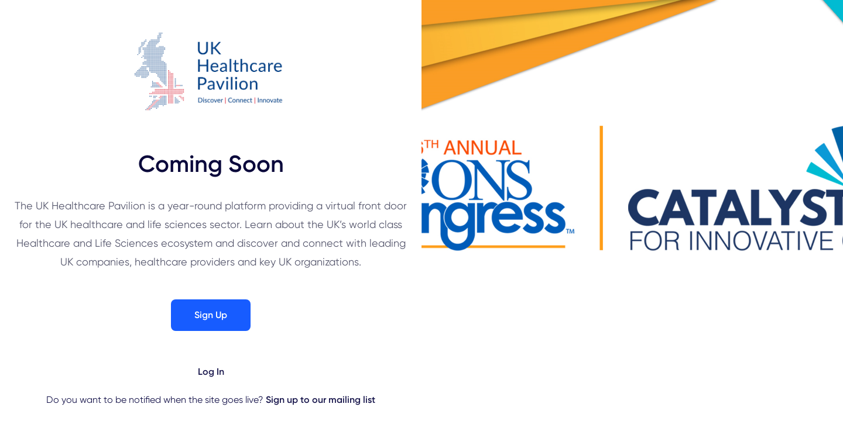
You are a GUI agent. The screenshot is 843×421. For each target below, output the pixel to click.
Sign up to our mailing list (320, 399)
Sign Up (210, 314)
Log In (211, 371)
